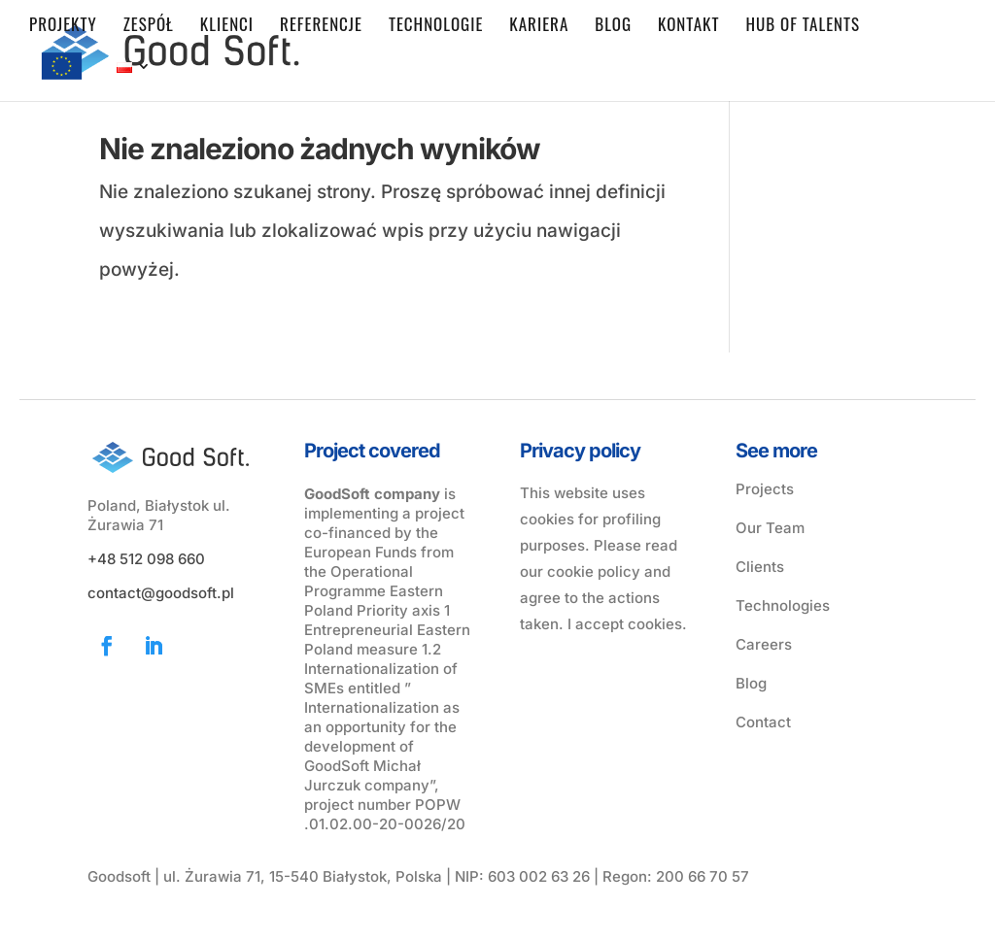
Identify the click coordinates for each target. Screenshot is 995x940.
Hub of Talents (802, 26)
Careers (764, 644)
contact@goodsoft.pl (160, 593)
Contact (763, 722)
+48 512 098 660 (146, 559)
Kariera (538, 26)
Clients (760, 566)
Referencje (321, 26)
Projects (765, 489)
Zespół (148, 26)
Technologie (436, 26)
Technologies (783, 605)
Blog (613, 26)
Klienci (227, 26)
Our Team (770, 528)
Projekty (63, 26)
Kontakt (688, 26)
